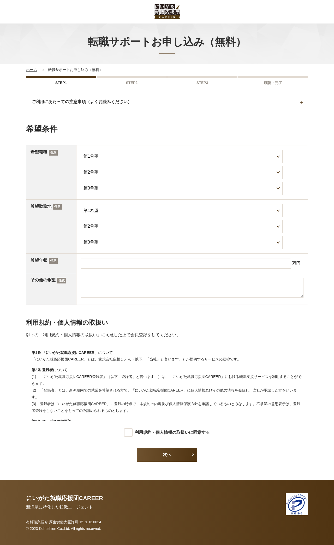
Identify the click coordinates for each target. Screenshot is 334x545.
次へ (167, 454)
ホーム (31, 70)
